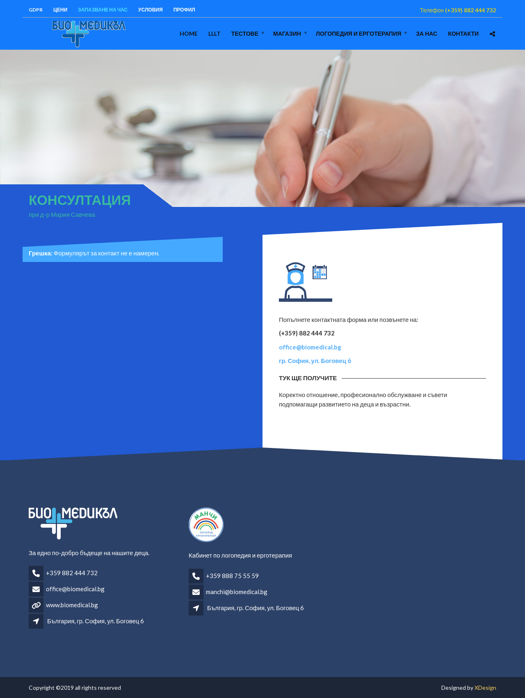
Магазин (287, 33)
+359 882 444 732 (72, 572)
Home (189, 33)
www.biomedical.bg (72, 604)
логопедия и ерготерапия (358, 33)
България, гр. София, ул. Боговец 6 (95, 621)
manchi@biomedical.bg (236, 591)
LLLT (214, 33)
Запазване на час (103, 10)
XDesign (485, 687)
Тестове (244, 33)
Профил (184, 10)
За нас (426, 33)
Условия (150, 10)
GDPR (36, 10)
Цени (60, 10)
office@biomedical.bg (310, 347)
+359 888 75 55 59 (232, 575)
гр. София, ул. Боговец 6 (315, 360)
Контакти (463, 33)
